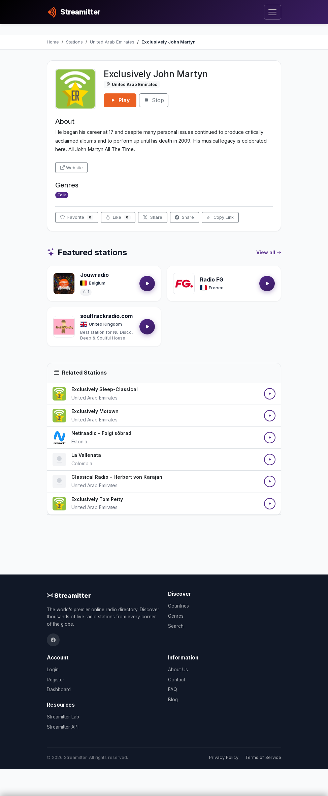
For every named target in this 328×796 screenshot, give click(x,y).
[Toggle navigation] (272, 12)
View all (268, 252)
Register (55, 679)
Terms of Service (263, 757)
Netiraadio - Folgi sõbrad (101, 433)
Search (176, 626)
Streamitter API (62, 727)
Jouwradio (94, 274)
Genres (176, 616)
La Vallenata (86, 455)
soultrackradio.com (106, 316)
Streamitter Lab (63, 716)
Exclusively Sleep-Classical (104, 389)
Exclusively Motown (95, 411)
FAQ (172, 689)
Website (71, 167)
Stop (153, 100)
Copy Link (220, 217)
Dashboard (59, 689)
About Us (178, 669)
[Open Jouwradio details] (64, 283)
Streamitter (69, 595)
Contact (176, 679)
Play (120, 100)
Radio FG (211, 279)
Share (152, 217)
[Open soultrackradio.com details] (64, 326)
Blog (173, 699)
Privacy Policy (223, 757)
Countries (178, 606)
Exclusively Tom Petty (97, 499)
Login (53, 669)
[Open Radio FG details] (184, 283)
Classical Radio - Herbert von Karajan (116, 477)
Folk (62, 195)
